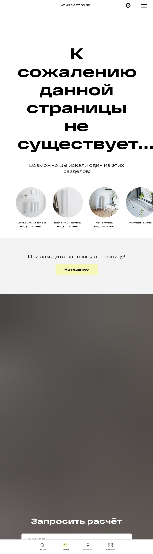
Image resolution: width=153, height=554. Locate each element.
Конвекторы (140, 222)
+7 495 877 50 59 (75, 5)
